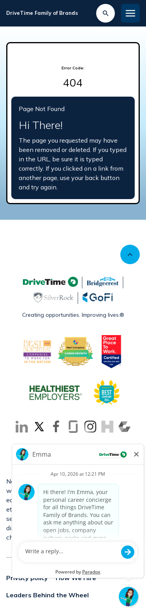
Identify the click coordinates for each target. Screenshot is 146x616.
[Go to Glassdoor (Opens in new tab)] (73, 426)
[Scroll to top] (130, 254)
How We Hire (76, 578)
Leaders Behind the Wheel (47, 595)
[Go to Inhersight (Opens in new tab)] (107, 426)
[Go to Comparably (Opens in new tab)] (124, 426)
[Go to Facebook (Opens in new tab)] (56, 426)
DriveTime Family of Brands (42, 13)
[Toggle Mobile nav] (130, 13)
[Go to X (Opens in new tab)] (39, 426)
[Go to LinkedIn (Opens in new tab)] (22, 426)
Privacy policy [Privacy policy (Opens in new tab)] (27, 578)
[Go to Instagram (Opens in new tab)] (90, 426)
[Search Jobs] (105, 13)
